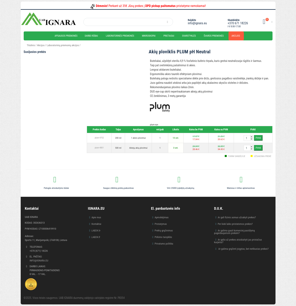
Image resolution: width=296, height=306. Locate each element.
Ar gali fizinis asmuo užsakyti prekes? (237, 217)
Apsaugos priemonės (66, 35)
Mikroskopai (148, 35)
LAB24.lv (96, 230)
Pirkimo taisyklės (163, 237)
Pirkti (258, 137)
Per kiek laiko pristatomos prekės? (235, 223)
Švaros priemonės (214, 35)
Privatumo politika (164, 243)
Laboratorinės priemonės (120, 35)
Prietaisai (168, 35)
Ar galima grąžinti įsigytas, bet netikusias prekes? (243, 248)
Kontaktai (96, 223)
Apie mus (96, 217)
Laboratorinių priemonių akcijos (63, 45)
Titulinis (31, 45)
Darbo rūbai (91, 35)
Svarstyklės (189, 35)
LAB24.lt (96, 237)
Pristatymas (161, 223)
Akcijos (236, 35)
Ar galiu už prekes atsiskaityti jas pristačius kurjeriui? (238, 241)
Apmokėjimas (162, 217)
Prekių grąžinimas (164, 230)
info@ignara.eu (197, 23)
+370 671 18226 (238, 23)
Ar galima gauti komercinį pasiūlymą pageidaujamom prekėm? (234, 232)
